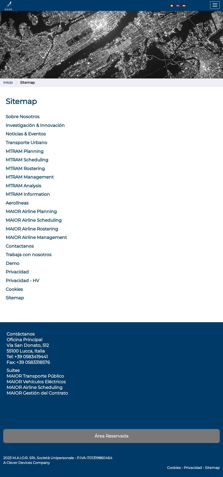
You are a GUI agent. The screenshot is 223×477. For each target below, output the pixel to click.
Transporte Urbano (26, 142)
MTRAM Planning (25, 151)
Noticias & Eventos (26, 133)
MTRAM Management (30, 177)
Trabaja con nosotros (28, 254)
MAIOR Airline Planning (31, 211)
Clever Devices (19, 463)
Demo (12, 263)
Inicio (8, 82)
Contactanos (20, 246)
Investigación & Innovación (35, 125)
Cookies (14, 289)
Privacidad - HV (22, 280)
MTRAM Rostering (25, 168)
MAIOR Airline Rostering (32, 229)
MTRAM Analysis (23, 185)
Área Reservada (111, 436)
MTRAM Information (28, 194)
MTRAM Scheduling (27, 159)
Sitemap (15, 297)
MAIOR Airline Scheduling (34, 220)
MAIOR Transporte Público (35, 376)
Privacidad (17, 271)
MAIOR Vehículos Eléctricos (36, 381)
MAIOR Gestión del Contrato (37, 393)
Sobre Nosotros (22, 116)
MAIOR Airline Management (36, 237)
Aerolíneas (17, 203)
